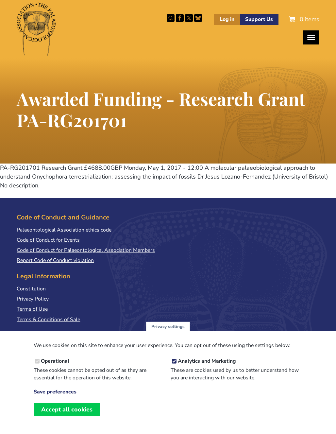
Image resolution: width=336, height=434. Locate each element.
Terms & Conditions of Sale (48, 319)
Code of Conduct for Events (48, 240)
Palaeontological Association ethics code (64, 230)
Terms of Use (32, 309)
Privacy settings (168, 332)
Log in (227, 19)
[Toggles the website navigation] (311, 37)
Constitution (31, 288)
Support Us (259, 19)
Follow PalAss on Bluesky (198, 18)
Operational (55, 367)
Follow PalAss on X (189, 18)
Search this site (171, 18)
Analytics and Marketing (207, 367)
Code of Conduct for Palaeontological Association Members (86, 250)
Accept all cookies (66, 415)
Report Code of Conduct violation (55, 260)
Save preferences (55, 397)
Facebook (180, 18)
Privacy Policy (33, 299)
